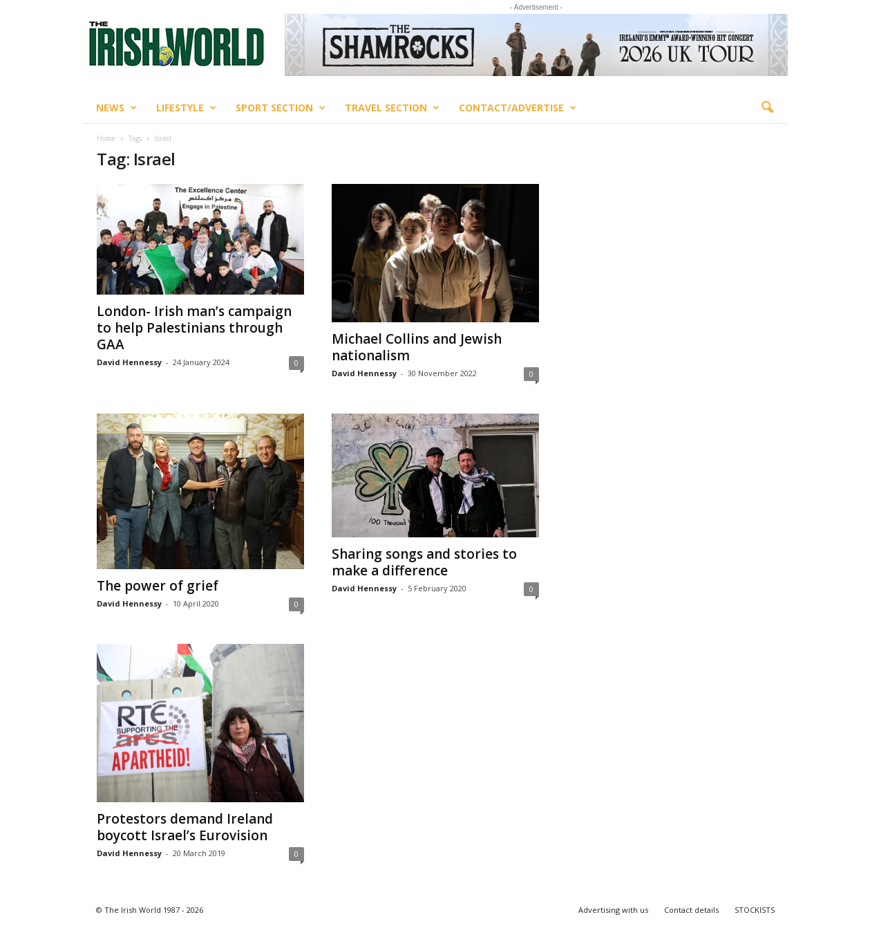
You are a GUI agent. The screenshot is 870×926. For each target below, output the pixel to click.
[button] (767, 108)
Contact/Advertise (517, 108)
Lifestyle (186, 108)
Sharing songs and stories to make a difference (424, 562)
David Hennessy (129, 362)
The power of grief (157, 586)
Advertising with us (613, 910)
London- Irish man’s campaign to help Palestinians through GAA (194, 327)
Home (106, 138)
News (116, 108)
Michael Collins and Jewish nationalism (417, 347)
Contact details (691, 910)
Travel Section (392, 108)
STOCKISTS (755, 910)
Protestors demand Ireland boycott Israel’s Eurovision (185, 827)
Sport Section (280, 108)
